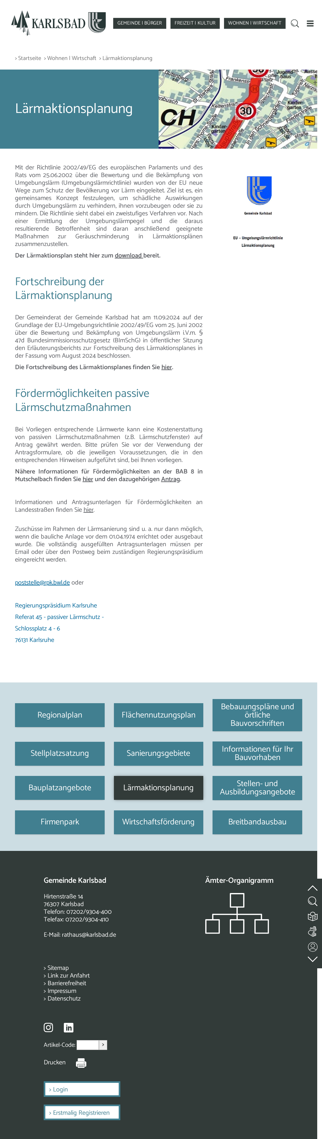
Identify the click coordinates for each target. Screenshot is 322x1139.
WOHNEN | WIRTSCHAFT (254, 23)
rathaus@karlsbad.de (89, 935)
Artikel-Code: (60, 1045)
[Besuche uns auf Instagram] (48, 1027)
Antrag (170, 479)
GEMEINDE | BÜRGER (139, 23)
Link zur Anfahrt (69, 976)
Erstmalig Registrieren (81, 1113)
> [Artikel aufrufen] (103, 1044)
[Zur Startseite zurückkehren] (58, 13)
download (129, 255)
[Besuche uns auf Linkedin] (68, 1028)
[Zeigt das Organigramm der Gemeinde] (237, 932)
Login (60, 1089)
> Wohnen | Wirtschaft (70, 59)
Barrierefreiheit (67, 983)
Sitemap (58, 968)
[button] (310, 23)
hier (166, 367)
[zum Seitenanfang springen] (313, 884)
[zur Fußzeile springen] (313, 958)
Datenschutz (64, 999)
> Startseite (28, 59)
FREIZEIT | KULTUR (195, 23)
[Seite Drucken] (76, 1062)
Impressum (62, 991)
